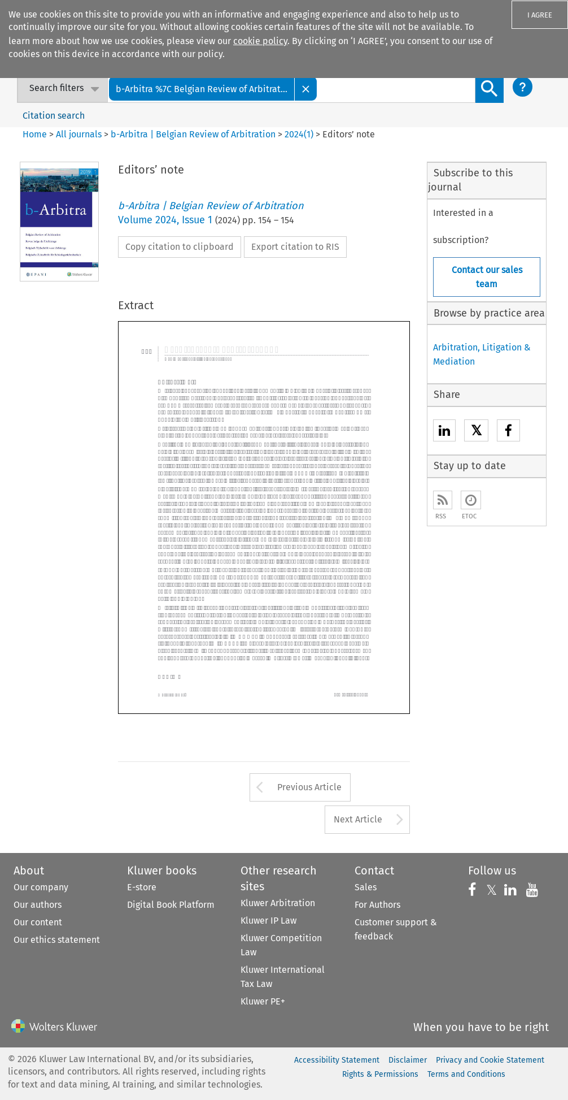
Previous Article (309, 787)
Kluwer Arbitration (278, 903)
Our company (41, 887)
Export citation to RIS (295, 246)
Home (35, 134)
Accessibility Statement (336, 1060)
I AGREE (539, 15)
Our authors (38, 904)
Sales (366, 887)
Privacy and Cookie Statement (490, 1060)
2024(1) (299, 134)
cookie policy (260, 41)
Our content (38, 922)
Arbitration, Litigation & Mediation (482, 354)
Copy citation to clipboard (179, 246)
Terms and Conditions (466, 1074)
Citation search (54, 115)
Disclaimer (407, 1060)
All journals (80, 134)
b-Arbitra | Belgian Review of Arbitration (193, 134)
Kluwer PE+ (263, 1001)
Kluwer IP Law (268, 920)
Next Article (358, 819)
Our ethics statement (57, 939)
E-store (141, 887)
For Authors (377, 904)
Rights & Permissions (380, 1074)
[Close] (306, 88)
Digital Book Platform (171, 904)
